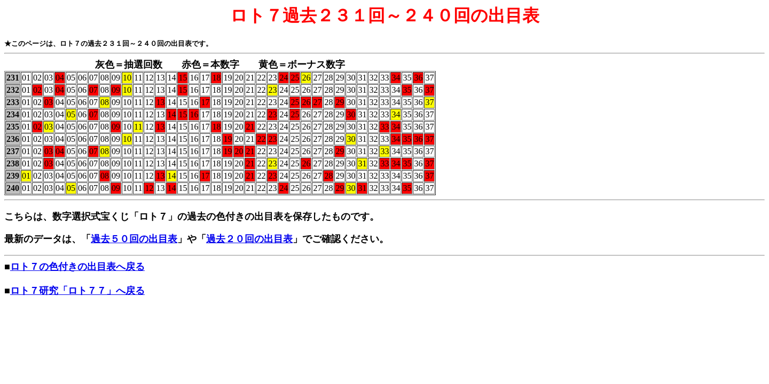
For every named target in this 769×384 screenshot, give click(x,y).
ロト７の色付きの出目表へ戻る (77, 266)
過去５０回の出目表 (134, 239)
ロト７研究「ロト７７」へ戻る (77, 290)
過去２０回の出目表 (249, 239)
